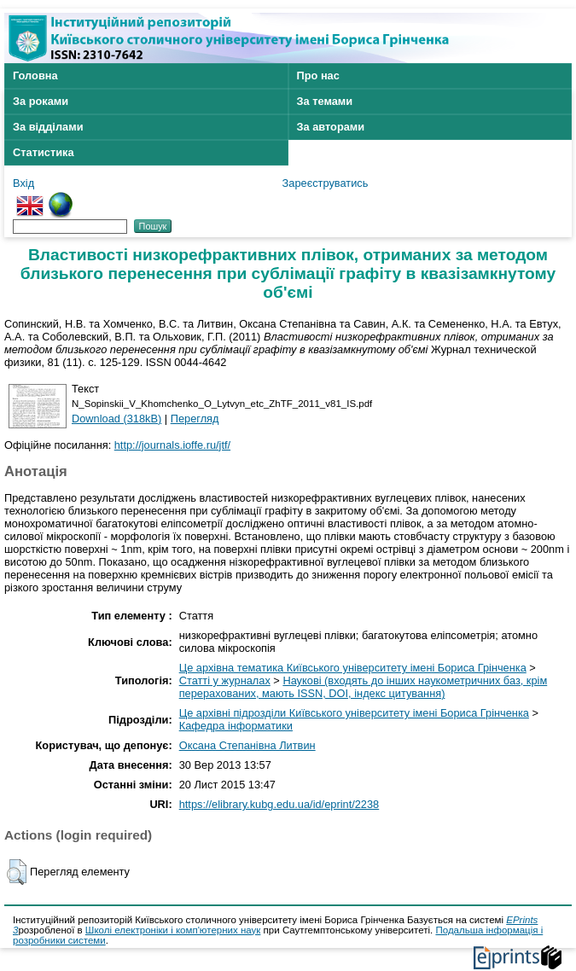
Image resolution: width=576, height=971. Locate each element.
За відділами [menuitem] (48, 126)
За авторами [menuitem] (331, 126)
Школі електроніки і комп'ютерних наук (173, 930)
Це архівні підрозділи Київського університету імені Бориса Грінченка (354, 712)
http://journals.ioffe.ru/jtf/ (172, 445)
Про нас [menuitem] (318, 75)
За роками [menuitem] (40, 101)
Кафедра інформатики (236, 725)
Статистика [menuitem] (43, 152)
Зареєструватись (325, 183)
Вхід (23, 183)
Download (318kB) (116, 418)
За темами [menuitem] (325, 101)
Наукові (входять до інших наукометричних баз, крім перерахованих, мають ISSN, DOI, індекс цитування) (363, 687)
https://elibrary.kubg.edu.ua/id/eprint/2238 (279, 804)
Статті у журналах (225, 680)
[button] (16, 872)
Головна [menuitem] (35, 75)
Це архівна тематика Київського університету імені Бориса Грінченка (353, 667)
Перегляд (195, 418)
